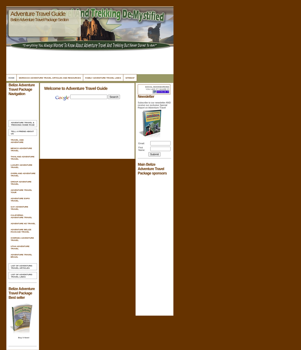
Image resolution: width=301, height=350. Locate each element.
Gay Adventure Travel (19, 208)
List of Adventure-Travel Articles (22, 267)
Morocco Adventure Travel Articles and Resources (50, 78)
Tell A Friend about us (22, 132)
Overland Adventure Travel (23, 174)
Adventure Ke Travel (23, 223)
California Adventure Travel (21, 216)
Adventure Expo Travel (20, 199)
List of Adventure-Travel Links (22, 275)
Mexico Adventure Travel (21, 149)
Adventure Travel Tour (21, 191)
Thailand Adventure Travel (22, 157)
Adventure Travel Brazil (21, 255)
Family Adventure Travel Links (103, 78)
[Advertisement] (89, 61)
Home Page (22, 123)
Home (11, 78)
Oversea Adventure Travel (22, 239)
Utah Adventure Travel (20, 247)
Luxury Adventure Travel (21, 166)
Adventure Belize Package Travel (21, 230)
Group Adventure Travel (21, 183)
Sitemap (130, 78)
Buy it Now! (23, 337)
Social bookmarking (157, 87)
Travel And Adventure (17, 141)
